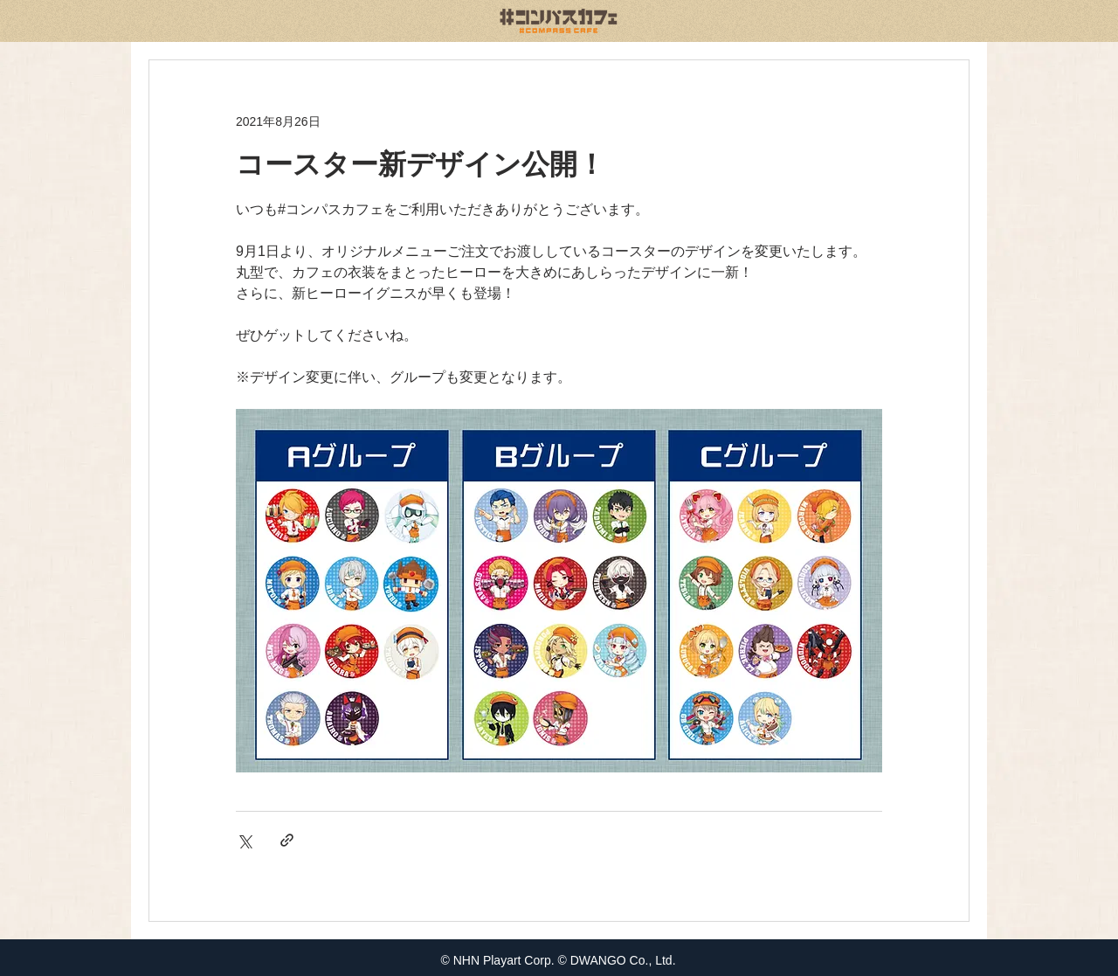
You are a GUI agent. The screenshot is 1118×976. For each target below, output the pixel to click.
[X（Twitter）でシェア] (244, 840)
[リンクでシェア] (287, 840)
